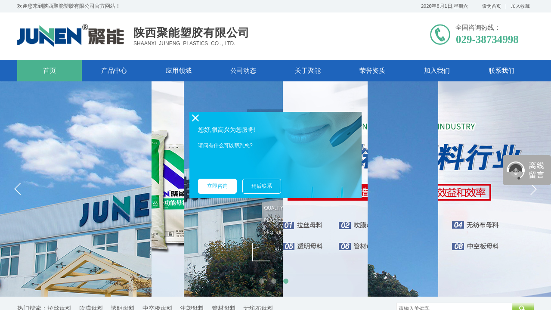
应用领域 (179, 70)
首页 (49, 70)
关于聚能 (308, 70)
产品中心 (114, 70)
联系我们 (501, 70)
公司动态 (243, 70)
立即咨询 (217, 186)
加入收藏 (520, 6)
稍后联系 (261, 186)
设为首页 (491, 6)
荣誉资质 (372, 70)
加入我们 (437, 70)
